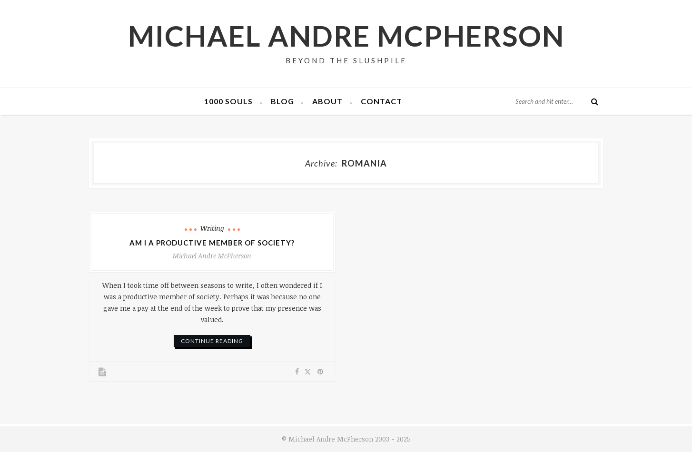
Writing (212, 228)
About (327, 101)
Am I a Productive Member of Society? (212, 242)
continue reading (212, 340)
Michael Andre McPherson (346, 36)
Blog (282, 101)
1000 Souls (228, 101)
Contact (381, 101)
